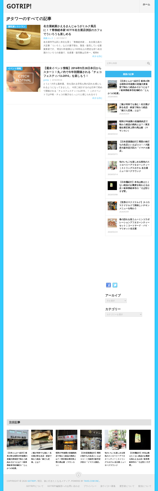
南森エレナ (48, 38)
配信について (144, 486)
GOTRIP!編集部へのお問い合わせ (63, 486)
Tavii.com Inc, (92, 481)
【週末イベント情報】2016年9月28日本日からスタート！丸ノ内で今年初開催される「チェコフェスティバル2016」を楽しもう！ (72, 71)
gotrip (46, 80)
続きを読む (97, 56)
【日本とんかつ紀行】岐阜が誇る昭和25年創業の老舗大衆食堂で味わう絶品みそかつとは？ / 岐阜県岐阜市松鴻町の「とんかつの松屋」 (129, 87)
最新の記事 (128, 74)
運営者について (127, 486)
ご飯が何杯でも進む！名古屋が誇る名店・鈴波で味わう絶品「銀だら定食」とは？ (134, 107)
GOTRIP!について (35, 486)
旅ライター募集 (108, 486)
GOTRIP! (18, 6)
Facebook (108, 285)
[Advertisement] (128, 35)
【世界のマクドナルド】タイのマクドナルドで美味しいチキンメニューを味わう (134, 205)
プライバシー (90, 486)
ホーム (146, 4)
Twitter (114, 285)
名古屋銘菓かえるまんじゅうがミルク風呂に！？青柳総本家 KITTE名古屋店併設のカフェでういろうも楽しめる (72, 30)
